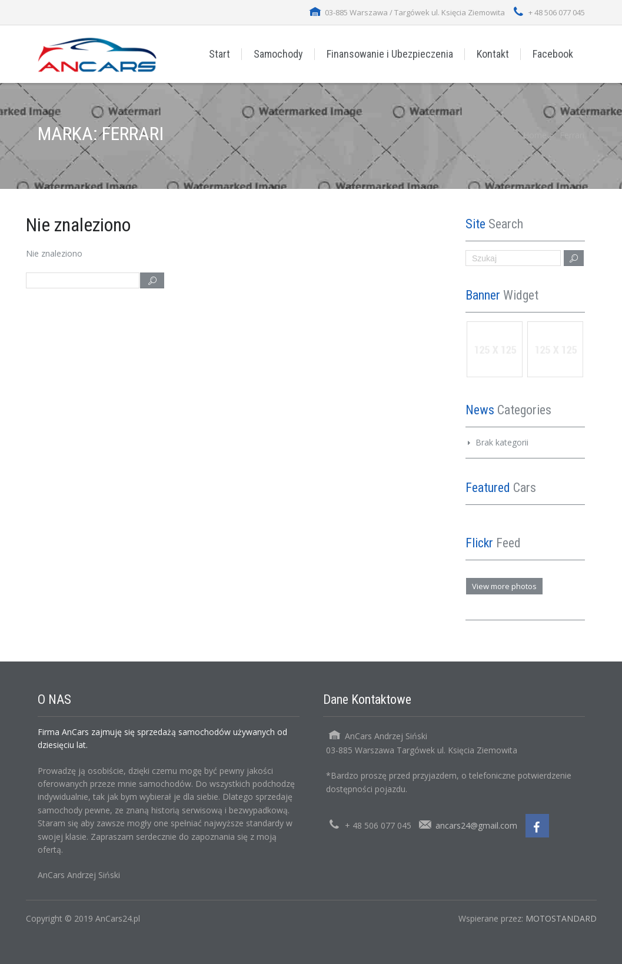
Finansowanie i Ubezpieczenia (390, 54)
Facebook (553, 54)
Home (535, 135)
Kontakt (493, 54)
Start (219, 54)
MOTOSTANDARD (561, 918)
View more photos (504, 586)
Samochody (278, 54)
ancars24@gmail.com (476, 825)
